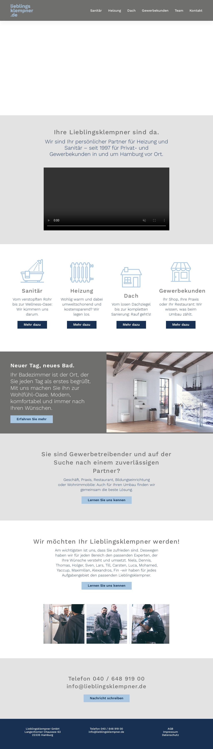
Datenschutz (170, 735)
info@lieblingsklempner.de (106, 731)
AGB (170, 728)
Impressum (170, 731)
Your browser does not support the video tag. (106, 199)
